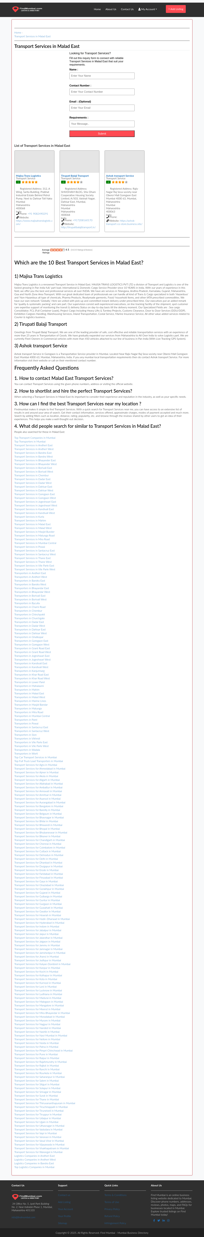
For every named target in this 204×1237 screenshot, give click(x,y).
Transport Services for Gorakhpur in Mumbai (39, 888)
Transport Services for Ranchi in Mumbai (36, 1069)
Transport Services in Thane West (33, 561)
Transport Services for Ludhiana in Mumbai (38, 994)
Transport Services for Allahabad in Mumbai (38, 783)
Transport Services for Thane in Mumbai (36, 1099)
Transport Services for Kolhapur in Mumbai (38, 975)
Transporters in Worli (26, 753)
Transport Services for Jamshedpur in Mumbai (39, 952)
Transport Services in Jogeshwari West (35, 505)
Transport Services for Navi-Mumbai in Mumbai (40, 1035)
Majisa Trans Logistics (28, 175)
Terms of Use (111, 1201)
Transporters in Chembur (28, 610)
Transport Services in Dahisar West (33, 490)
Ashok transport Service (120, 175)
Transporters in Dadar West (29, 625)
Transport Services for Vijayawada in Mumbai (39, 1144)
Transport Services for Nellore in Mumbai (37, 1039)
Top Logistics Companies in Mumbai (34, 1167)
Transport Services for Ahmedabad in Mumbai (39, 768)
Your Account (65, 1209)
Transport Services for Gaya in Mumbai (36, 881)
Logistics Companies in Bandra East (34, 1163)
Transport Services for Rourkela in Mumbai (38, 1073)
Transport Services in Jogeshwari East (35, 501)
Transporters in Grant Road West (32, 651)
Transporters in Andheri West (30, 576)
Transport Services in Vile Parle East (34, 565)
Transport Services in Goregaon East (34, 494)
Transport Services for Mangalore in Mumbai (39, 1005)
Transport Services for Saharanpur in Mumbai (39, 1076)
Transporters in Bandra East (29, 580)
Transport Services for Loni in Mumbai (35, 986)
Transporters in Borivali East (29, 595)
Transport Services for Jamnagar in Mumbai (38, 948)
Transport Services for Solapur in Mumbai (37, 1088)
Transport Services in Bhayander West (35, 464)
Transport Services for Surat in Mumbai (36, 1095)
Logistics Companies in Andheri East (34, 1155)
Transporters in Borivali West (30, 599)
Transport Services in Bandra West (33, 456)
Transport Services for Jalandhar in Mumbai (38, 937)
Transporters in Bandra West (30, 584)
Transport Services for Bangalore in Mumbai (38, 806)
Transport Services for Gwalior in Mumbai (37, 911)
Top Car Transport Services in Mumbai (35, 757)
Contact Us (127, 9)
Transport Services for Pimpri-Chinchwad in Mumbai (43, 1050)
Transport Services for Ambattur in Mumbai (38, 787)
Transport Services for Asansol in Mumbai (37, 798)
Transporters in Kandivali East (30, 663)
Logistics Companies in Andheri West (35, 1159)
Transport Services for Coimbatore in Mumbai (39, 847)
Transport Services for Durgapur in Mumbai (38, 866)
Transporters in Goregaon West (31, 644)
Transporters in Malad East (29, 693)
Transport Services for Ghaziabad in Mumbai (39, 885)
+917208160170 (83, 220)
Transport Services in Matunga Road (34, 535)
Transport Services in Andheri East (33, 445)
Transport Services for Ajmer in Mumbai (36, 772)
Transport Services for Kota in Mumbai (35, 979)
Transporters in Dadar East (29, 621)
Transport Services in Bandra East (33, 452)
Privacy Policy (112, 1209)
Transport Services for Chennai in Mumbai (37, 843)
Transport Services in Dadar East (32, 479)
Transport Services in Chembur (31, 475)
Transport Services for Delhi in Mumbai (36, 858)
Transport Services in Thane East (32, 557)
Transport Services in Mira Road (32, 539)
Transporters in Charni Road (29, 606)
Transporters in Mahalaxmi (29, 685)
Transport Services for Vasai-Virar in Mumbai (39, 1140)
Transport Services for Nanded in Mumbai (37, 1027)
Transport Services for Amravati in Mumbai (38, 791)
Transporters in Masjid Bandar (31, 704)
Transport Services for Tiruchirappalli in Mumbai (41, 1106)
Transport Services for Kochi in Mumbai (36, 971)
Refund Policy (112, 1216)
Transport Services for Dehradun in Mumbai (38, 854)
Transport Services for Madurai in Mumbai (37, 997)
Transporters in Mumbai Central (32, 715)
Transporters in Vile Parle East (31, 742)
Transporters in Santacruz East (31, 727)
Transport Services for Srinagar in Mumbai (37, 1091)
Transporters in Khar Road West (32, 678)
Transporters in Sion (25, 734)
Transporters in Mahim (26, 689)
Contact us (64, 1194)
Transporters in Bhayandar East (31, 588)
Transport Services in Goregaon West (35, 497)
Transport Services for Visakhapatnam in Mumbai (41, 1148)
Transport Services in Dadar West (33, 482)
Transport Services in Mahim (30, 520)
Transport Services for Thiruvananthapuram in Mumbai (44, 1103)
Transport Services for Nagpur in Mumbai (37, 1024)
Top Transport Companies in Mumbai (34, 437)
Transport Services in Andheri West (34, 448)
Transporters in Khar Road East (31, 674)
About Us (111, 9)
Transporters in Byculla (27, 603)
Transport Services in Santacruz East (34, 550)
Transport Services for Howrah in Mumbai (37, 915)
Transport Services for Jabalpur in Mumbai (37, 930)
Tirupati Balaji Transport (75, 175)
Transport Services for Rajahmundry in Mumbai (40, 1061)
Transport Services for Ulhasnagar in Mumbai (39, 1125)
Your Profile (64, 1216)
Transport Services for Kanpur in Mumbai (37, 967)
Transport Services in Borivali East (33, 467)
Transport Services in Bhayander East (35, 460)
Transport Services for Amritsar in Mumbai (37, 794)
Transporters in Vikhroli (27, 738)
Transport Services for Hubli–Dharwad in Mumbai (42, 918)
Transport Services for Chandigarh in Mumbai (39, 839)
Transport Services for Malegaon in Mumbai (38, 1001)
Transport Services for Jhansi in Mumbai (36, 956)
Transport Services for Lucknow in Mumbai (38, 990)
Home (97, 9)
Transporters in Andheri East (30, 573)
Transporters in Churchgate (29, 618)
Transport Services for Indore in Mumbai (36, 926)
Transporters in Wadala (27, 749)
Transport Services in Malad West (33, 527)
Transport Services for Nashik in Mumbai (37, 1031)
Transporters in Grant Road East (32, 648)
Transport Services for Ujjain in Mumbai (36, 1121)
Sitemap (62, 1223)
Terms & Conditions (115, 1194)
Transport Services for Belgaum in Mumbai (38, 813)
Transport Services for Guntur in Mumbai (37, 900)
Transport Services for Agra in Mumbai (35, 764)
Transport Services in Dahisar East (33, 486)
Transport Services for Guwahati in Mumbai (38, 907)
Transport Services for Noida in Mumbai (36, 1042)
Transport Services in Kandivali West (34, 512)
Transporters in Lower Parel (29, 682)
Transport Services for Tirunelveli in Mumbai (39, 1110)
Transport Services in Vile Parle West (34, 569)
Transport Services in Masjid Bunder (34, 531)
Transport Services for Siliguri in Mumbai (36, 1084)
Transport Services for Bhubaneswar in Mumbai (40, 832)
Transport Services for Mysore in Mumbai (37, 1020)
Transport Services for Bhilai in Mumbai (36, 821)
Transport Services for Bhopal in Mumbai (37, 828)
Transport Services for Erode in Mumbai (36, 870)
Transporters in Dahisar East (30, 629)
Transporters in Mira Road (28, 712)
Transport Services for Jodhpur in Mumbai (37, 960)
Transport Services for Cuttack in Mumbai (37, 851)
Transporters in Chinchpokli (29, 614)
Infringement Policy (115, 1223)
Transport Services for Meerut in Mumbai (37, 1009)
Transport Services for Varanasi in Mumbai (37, 1136)
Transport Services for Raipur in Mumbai (36, 1057)
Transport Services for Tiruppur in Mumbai (38, 1114)
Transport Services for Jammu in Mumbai (37, 945)
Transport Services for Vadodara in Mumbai (38, 1129)
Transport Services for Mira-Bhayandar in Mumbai (42, 1012)
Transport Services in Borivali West (33, 471)
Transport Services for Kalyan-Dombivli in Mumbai (42, 964)
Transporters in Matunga (28, 708)
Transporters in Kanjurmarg (29, 670)
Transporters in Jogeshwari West (32, 659)
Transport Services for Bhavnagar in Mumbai (39, 817)
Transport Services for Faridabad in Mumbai (38, 873)
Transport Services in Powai (29, 546)
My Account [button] (146, 9)
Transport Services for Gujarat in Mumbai (37, 892)
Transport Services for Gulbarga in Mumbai (38, 896)
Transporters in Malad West (29, 697)
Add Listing (175, 8)
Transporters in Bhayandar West (32, 591)
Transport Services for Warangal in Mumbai (38, 1151)
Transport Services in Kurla (29, 516)
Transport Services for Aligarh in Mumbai (37, 779)
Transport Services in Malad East (32, 36)
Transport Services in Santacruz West (35, 554)
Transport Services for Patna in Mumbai (36, 1046)
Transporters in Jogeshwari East (32, 655)
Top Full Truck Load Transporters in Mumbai (38, 761)
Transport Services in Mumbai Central (35, 542)
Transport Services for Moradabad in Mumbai (39, 1016)
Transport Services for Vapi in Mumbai (35, 1133)
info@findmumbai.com (23, 1217)
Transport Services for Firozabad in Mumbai (38, 877)
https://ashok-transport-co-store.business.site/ (124, 222)
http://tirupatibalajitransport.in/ (78, 227)
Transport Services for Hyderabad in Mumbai (39, 922)
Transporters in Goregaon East (31, 640)
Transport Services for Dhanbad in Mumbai (38, 862)
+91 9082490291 (38, 213)
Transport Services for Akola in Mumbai (36, 776)
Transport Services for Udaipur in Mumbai (37, 1118)
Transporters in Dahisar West (30, 633)
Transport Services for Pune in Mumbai (36, 1054)
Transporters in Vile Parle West (31, 745)
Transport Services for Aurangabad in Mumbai (39, 802)
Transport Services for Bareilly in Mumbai (37, 809)
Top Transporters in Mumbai (30, 441)
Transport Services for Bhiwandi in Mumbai (38, 824)
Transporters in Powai (26, 723)
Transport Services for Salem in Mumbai (36, 1080)
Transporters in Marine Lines (30, 700)
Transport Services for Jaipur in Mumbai (36, 933)
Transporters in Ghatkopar (29, 636)
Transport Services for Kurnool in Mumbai (37, 982)
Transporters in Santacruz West (31, 730)
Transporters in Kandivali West (31, 667)
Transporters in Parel (25, 719)
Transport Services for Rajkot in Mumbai (36, 1065)
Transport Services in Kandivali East (34, 509)
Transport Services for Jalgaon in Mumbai (37, 941)
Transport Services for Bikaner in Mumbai (37, 836)
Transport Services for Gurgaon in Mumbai (38, 903)
